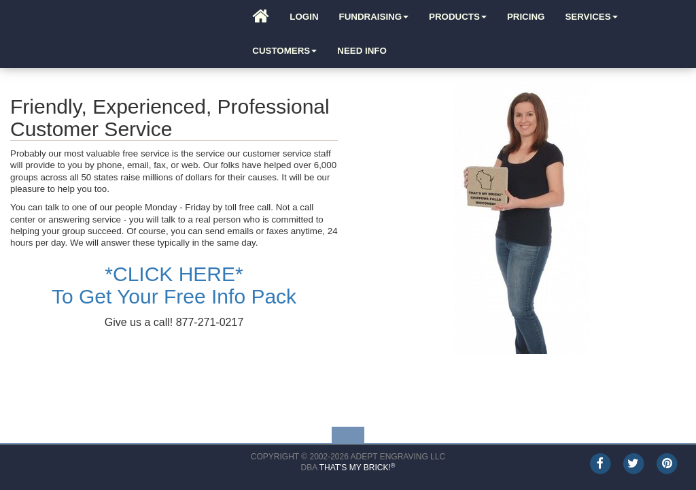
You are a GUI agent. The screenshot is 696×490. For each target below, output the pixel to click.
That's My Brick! (357, 467)
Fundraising (374, 17)
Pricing (526, 17)
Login (304, 17)
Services (591, 17)
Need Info (362, 51)
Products (458, 17)
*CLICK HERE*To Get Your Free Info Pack (174, 285)
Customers (284, 51)
